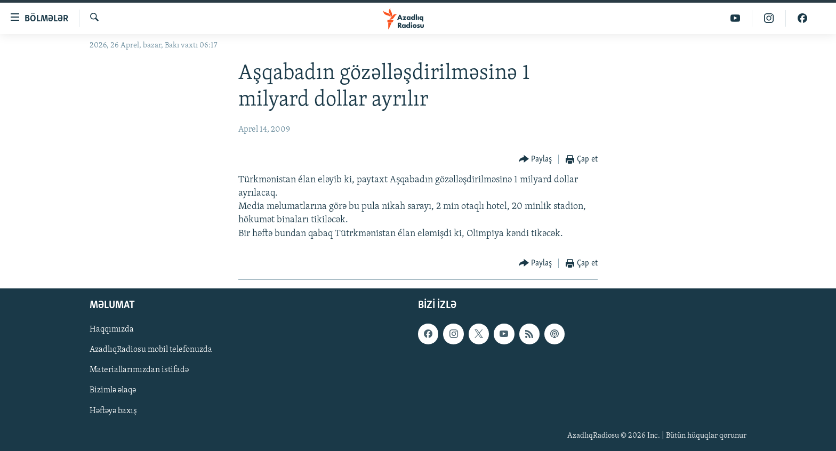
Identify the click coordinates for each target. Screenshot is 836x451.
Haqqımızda (112, 329)
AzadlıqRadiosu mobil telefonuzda (151, 349)
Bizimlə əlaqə (113, 390)
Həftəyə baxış (113, 410)
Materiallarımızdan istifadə (139, 370)
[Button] (535, 159)
